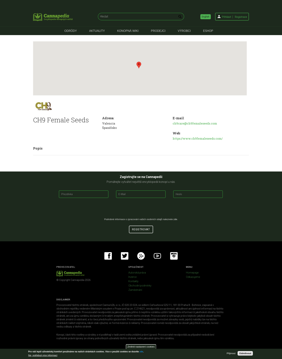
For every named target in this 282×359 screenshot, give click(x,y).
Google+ (141, 255)
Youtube (157, 255)
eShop (208, 30)
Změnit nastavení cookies (140, 346)
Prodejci (158, 30)
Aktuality (97, 30)
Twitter (124, 255)
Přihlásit (226, 16)
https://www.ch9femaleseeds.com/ (198, 138)
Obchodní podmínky (139, 285)
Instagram (173, 255)
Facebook (108, 255)
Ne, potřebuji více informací (42, 355)
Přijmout (231, 353)
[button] (139, 65)
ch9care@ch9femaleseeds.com (195, 123)
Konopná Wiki (127, 30)
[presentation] (141, 209)
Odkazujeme (193, 277)
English (205, 16)
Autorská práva (137, 272)
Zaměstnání (135, 289)
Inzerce (132, 277)
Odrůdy (70, 30)
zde (141, 351)
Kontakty (133, 281)
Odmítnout (245, 353)
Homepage (192, 272)
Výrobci (184, 30)
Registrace (241, 16)
